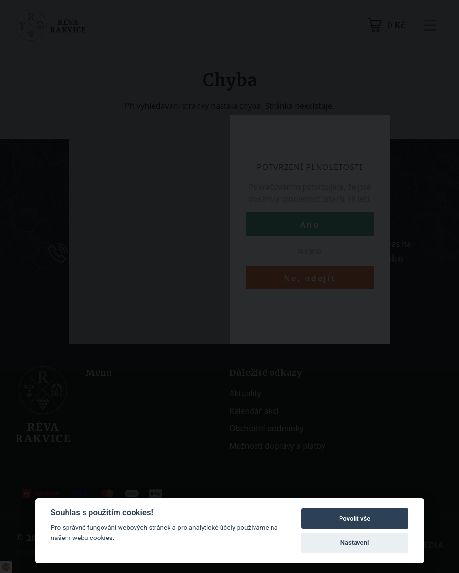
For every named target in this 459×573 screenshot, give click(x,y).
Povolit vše (354, 518)
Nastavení (354, 542)
